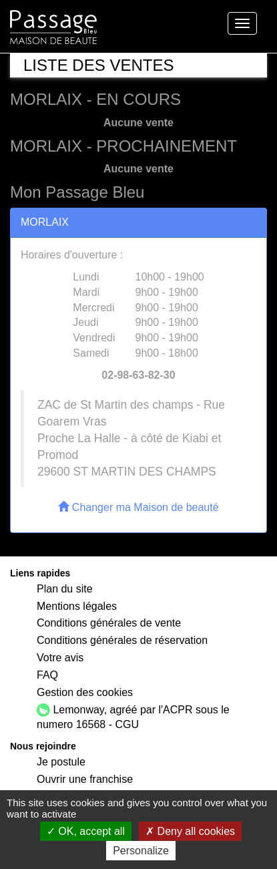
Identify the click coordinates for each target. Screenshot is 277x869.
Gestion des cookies (85, 692)
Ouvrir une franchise (85, 779)
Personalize (141, 850)
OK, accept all (86, 831)
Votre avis (60, 657)
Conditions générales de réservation (122, 640)
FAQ (47, 675)
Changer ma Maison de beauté (138, 507)
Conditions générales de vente (109, 623)
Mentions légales (77, 606)
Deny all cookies (190, 831)
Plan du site (65, 588)
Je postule (61, 761)
